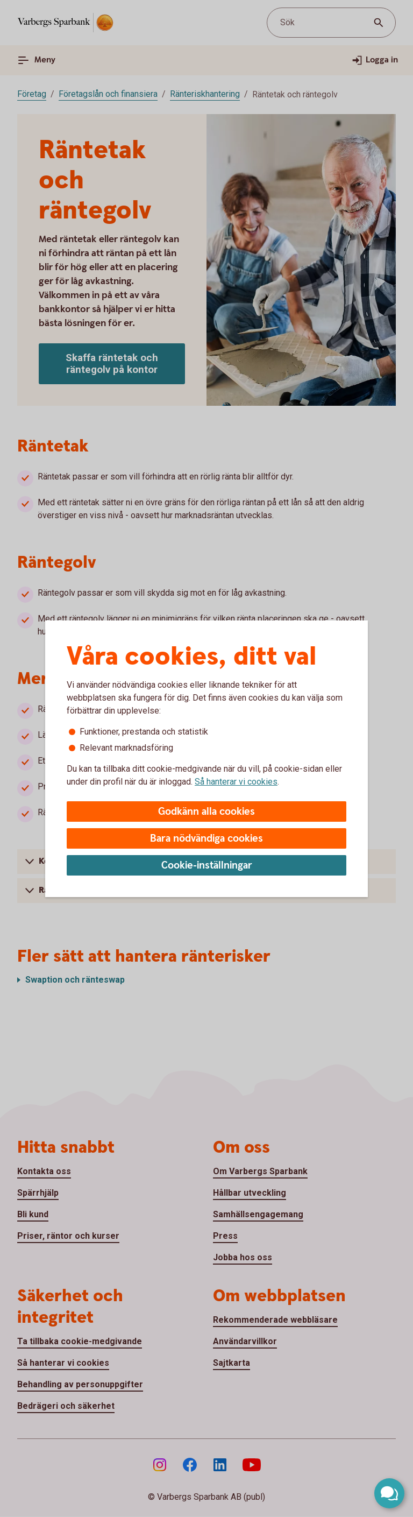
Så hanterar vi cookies (236, 782)
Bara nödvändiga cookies (206, 838)
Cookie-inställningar (206, 865)
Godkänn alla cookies (206, 812)
